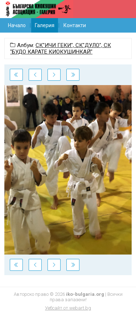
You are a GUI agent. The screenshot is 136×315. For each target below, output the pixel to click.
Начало (17, 25)
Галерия (44, 25)
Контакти (74, 25)
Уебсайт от (68, 308)
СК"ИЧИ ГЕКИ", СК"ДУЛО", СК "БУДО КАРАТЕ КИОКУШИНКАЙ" (60, 48)
